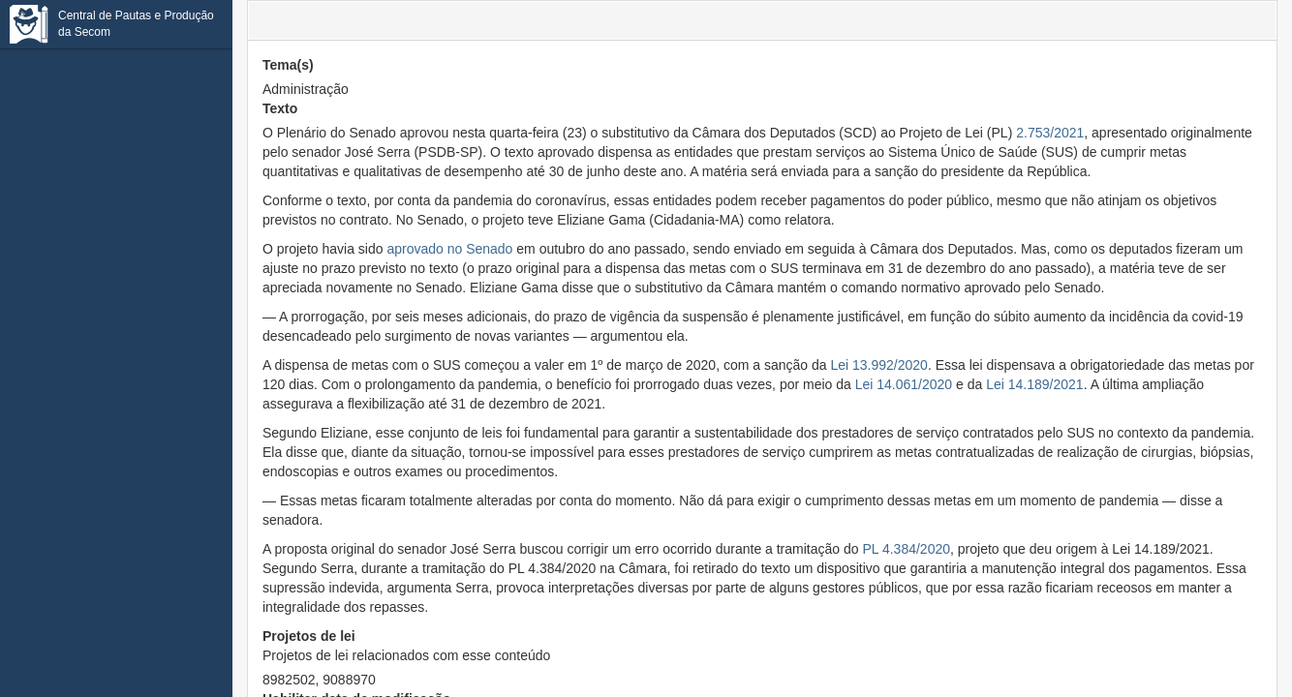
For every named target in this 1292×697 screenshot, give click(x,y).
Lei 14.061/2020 (903, 384)
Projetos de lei (406, 646)
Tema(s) (288, 65)
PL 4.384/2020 (906, 549)
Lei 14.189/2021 (1034, 384)
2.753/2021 (1050, 132)
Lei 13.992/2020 (878, 365)
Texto (279, 108)
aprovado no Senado (449, 249)
